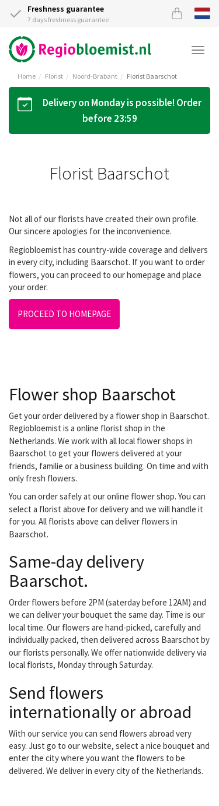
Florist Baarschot (152, 76)
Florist (54, 76)
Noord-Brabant (94, 76)
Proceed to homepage (64, 313)
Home (27, 76)
